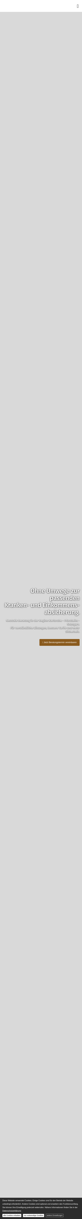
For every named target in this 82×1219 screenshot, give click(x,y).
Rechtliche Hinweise (26, 1194)
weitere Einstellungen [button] (55, 1215)
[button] (41, 574)
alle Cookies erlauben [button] (27, 621)
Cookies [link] (70, 1194)
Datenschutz (38, 1194)
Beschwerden (61, 1194)
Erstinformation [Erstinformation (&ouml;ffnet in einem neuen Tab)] (49, 1194)
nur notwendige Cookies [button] (33, 1215)
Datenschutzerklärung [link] (27, 614)
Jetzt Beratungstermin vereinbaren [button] (59, 76)
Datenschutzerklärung (11, 1211)
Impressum (13, 1194)
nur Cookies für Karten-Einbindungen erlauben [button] (38, 1086)
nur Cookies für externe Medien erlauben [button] (35, 628)
